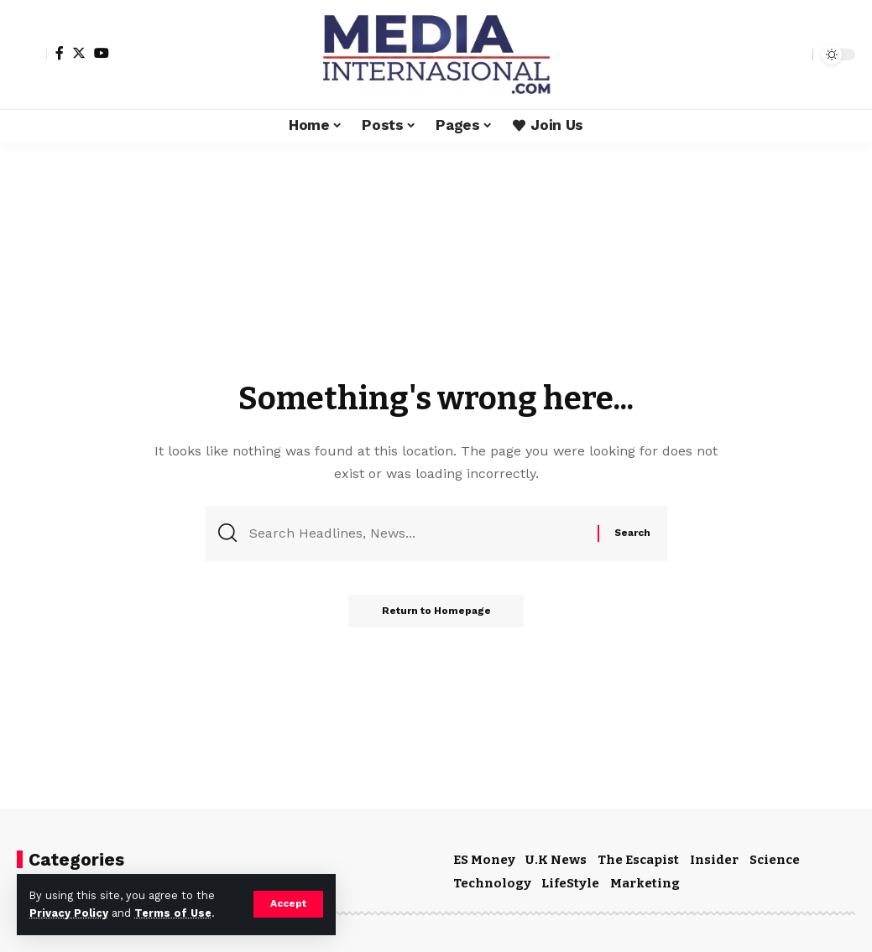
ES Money (484, 859)
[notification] (770, 54)
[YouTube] (101, 53)
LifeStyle (570, 883)
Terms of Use (172, 913)
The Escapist (638, 859)
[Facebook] (59, 53)
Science (774, 859)
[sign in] (32, 54)
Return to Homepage (436, 611)
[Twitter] (79, 53)
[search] (795, 54)
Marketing (645, 883)
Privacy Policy (68, 913)
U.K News (556, 859)
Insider (714, 859)
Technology (492, 883)
